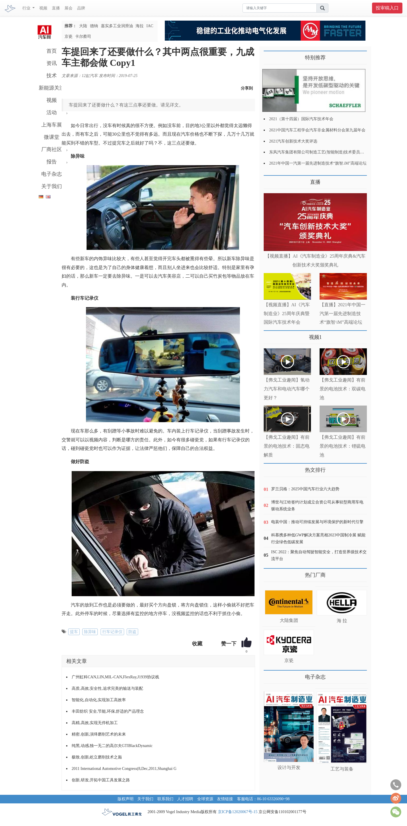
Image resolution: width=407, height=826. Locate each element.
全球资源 (205, 799)
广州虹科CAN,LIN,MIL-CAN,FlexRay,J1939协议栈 (115, 677)
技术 (51, 75)
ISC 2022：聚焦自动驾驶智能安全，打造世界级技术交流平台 (319, 555)
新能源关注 (51, 88)
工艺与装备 (341, 768)
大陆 (83, 26)
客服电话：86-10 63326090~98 (263, 799)
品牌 (81, 8)
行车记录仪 (112, 632)
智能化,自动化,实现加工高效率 (99, 700)
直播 (56, 8)
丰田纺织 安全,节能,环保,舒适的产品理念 (108, 711)
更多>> (269, 180)
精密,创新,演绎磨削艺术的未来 (99, 734)
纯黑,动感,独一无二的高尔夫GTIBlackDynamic (112, 746)
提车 (74, 632)
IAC (149, 26)
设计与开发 (288, 767)
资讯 (51, 63)
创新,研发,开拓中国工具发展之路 (101, 780)
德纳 (94, 26)
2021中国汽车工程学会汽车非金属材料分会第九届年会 (317, 130)
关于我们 (51, 186)
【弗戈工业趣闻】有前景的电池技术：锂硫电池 (342, 446)
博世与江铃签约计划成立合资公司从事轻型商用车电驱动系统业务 (317, 505)
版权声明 (126, 799)
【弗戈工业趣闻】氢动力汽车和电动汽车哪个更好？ (287, 389)
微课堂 (51, 137)
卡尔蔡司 (83, 36)
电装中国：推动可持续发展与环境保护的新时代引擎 (317, 522)
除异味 (90, 632)
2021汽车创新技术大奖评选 (293, 141)
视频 (43, 8)
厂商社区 (51, 149)
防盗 (132, 632)
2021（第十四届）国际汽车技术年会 (301, 119)
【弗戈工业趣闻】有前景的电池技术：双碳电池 (342, 389)
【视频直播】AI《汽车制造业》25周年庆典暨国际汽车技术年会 (287, 313)
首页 (51, 51)
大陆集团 (289, 620)
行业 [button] (27, 8)
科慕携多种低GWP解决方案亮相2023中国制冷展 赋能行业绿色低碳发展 (318, 538)
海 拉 (342, 620)
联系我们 (165, 799)
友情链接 (225, 799)
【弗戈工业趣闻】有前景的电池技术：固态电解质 (287, 446)
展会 (68, 8)
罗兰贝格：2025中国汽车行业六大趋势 (305, 489)
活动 (51, 112)
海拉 (140, 26)
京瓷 (68, 36)
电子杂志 (51, 174)
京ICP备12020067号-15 (237, 812)
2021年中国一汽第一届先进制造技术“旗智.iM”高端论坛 (318, 163)
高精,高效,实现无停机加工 (95, 723)
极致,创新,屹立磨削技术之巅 (97, 757)
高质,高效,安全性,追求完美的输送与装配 (107, 688)
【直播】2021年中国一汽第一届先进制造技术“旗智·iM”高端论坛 (342, 313)
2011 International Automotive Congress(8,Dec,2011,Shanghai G (124, 768)
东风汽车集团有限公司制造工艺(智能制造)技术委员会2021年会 (324, 152)
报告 (51, 162)
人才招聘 (185, 799)
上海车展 (51, 125)
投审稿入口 (387, 7)
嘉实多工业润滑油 (117, 26)
